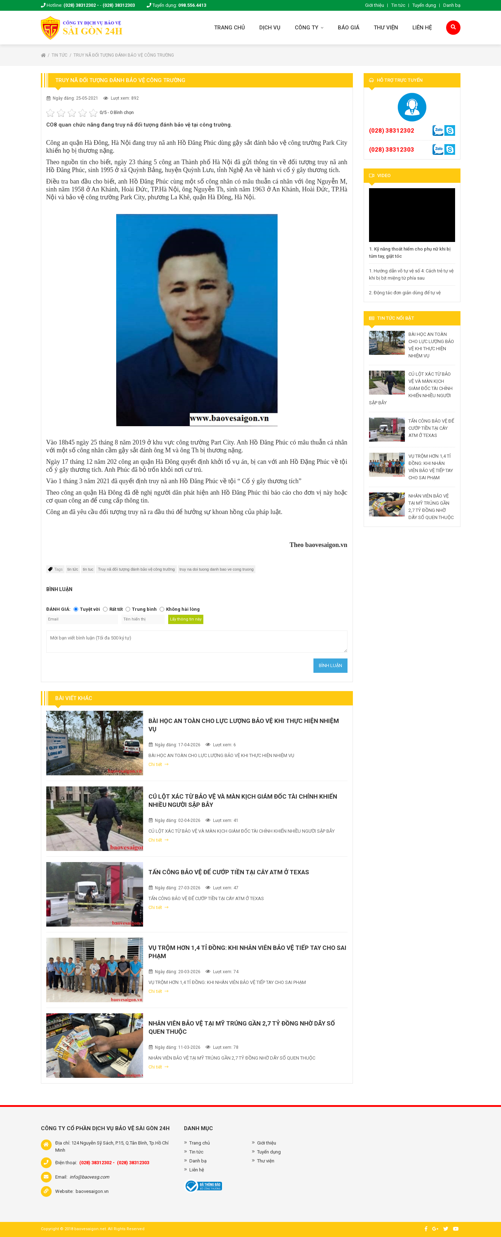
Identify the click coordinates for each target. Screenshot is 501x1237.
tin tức (72, 569)
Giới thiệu (374, 5)
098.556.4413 (192, 5)
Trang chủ (229, 27)
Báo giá (348, 27)
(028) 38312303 (119, 5)
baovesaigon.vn (92, 1191)
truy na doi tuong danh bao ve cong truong (217, 569)
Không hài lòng (183, 609)
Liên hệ (422, 27)
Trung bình (144, 609)
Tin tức (398, 5)
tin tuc (88, 569)
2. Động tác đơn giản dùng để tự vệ (405, 292)
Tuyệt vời (90, 609)
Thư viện (386, 27)
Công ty (309, 27)
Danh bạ (451, 5)
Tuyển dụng (424, 5)
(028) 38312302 (391, 130)
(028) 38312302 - (81, 5)
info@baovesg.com (89, 1177)
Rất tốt (116, 609)
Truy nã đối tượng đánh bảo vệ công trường (124, 55)
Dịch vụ (269, 27)
